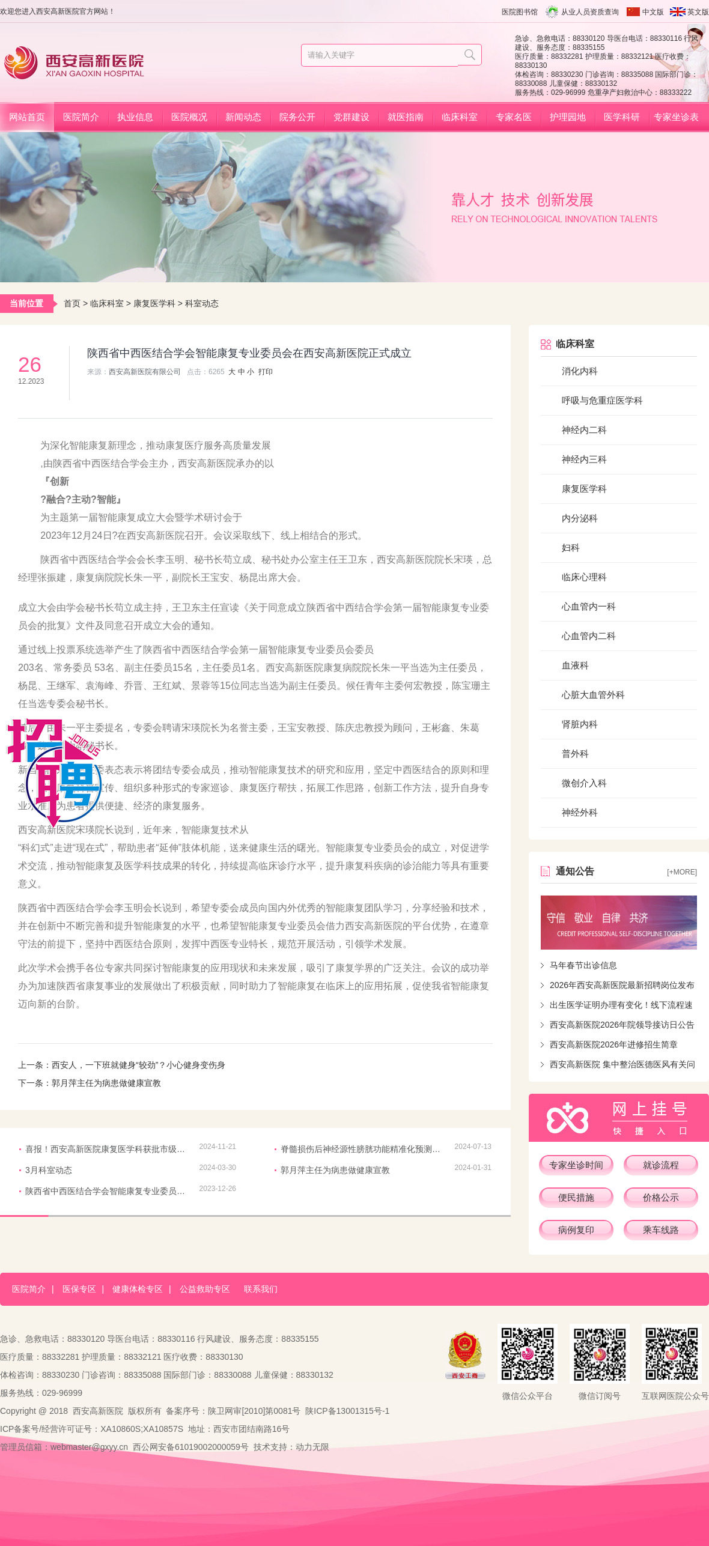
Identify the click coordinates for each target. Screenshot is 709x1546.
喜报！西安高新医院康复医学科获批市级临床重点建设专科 (106, 1149)
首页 (72, 303)
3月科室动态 (48, 1170)
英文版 (698, 12)
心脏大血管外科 (593, 695)
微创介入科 (584, 783)
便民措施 (576, 1197)
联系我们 (261, 1289)
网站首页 (27, 117)
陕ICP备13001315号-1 (347, 1411)
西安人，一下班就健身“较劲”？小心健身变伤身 (138, 1065)
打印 (265, 372)
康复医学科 (154, 303)
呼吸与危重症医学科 (602, 400)
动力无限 (312, 1447)
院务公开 (297, 117)
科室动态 (202, 303)
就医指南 (406, 117)
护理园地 (568, 117)
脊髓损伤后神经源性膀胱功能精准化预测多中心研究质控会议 (362, 1149)
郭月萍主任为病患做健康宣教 (106, 1083)
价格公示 (661, 1197)
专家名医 (514, 117)
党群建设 (351, 117)
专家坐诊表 (676, 117)
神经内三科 (584, 459)
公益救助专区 (205, 1289)
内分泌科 (580, 518)
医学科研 (622, 117)
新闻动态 (243, 117)
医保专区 (79, 1289)
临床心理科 (584, 577)
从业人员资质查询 (590, 12)
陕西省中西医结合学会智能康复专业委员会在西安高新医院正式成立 (106, 1191)
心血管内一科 (589, 606)
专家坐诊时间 (576, 1165)
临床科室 (460, 117)
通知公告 (575, 871)
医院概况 (189, 117)
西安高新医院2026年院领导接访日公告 (622, 1024)
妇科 (571, 547)
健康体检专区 (137, 1289)
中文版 (653, 12)
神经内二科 (584, 430)
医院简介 (81, 117)
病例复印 (576, 1230)
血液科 (575, 665)
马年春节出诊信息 (583, 965)
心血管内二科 (589, 636)
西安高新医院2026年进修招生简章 (614, 1044)
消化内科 (580, 371)
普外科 (575, 753)
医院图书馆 (520, 12)
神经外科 (580, 812)
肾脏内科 (580, 724)
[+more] (682, 872)
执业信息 (135, 117)
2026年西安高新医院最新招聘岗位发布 (622, 985)
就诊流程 (661, 1165)
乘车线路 (661, 1230)
